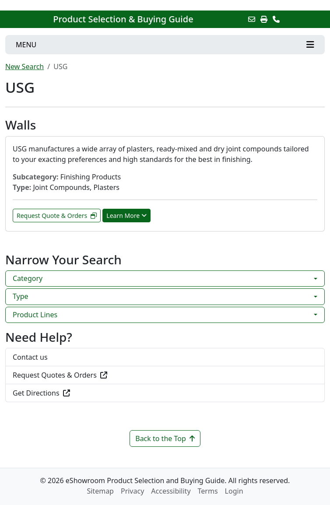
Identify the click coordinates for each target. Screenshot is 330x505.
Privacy (132, 490)
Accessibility (170, 490)
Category (27, 278)
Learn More (126, 215)
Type (20, 296)
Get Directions (41, 393)
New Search (24, 66)
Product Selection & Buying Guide (123, 19)
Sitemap (100, 490)
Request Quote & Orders (57, 215)
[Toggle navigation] (165, 45)
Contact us (30, 357)
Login (234, 490)
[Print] (263, 19)
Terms (208, 490)
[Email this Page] (251, 19)
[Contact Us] (276, 19)
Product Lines (35, 314)
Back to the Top (165, 438)
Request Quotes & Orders (60, 375)
